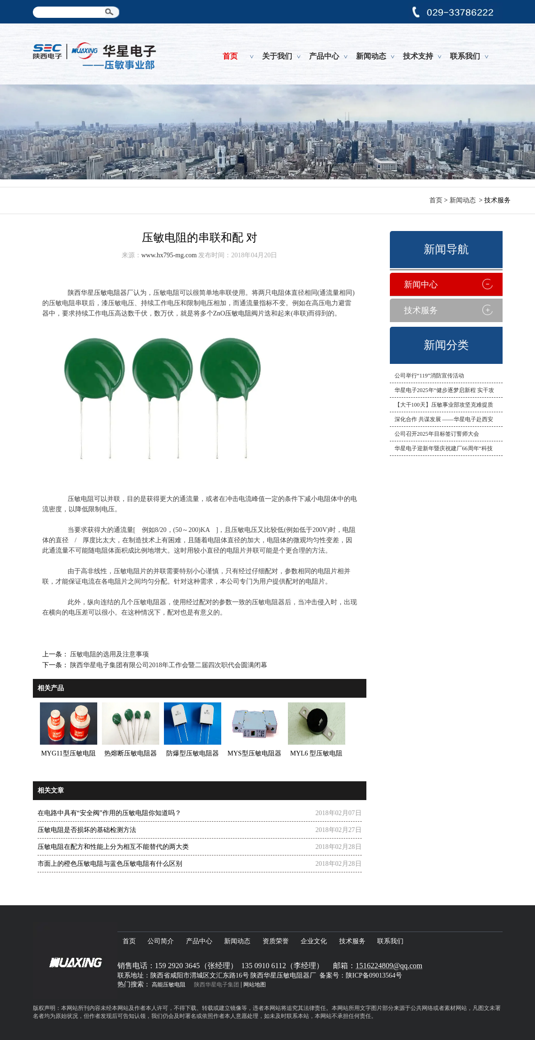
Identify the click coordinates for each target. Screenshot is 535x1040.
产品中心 (324, 56)
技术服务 (421, 310)
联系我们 (465, 56)
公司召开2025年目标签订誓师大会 (437, 434)
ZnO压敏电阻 (232, 313)
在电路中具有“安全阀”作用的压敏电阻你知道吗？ (109, 813)
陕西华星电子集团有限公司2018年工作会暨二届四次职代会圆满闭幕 (168, 665)
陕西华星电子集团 (216, 984)
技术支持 (418, 56)
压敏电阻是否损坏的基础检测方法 (87, 829)
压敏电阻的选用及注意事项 (109, 654)
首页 (230, 56)
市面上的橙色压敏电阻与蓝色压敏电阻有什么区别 (110, 863)
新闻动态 (371, 56)
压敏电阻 (107, 292)
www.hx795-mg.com (169, 255)
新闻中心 (421, 284)
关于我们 (277, 56)
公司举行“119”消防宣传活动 (429, 375)
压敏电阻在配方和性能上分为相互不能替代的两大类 (113, 846)
